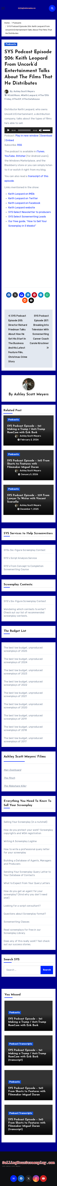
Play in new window (27, 135)
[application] (28, 130)
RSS (19, 144)
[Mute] (40, 130)
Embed (10, 140)
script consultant (29, 905)
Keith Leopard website (21, 207)
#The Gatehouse (31, 99)
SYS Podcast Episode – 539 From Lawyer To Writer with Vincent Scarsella (28, 498)
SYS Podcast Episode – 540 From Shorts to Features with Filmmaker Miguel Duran (28, 464)
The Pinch (9, 777)
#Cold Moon (13, 95)
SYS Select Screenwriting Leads (27, 216)
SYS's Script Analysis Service (20, 558)
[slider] (24, 130)
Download (46, 135)
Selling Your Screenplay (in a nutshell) (25, 822)
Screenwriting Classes (16, 921)
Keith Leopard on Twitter (23, 198)
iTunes (40, 151)
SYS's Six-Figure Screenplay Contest (25, 601)
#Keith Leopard (29, 95)
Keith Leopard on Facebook (24, 202)
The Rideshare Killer (15, 785)
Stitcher (21, 155)
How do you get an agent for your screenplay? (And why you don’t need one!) (25, 894)
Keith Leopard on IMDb (21, 193)
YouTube (9, 155)
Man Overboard (12, 770)
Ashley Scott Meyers (24, 91)
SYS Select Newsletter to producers (29, 211)
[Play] (8, 130)
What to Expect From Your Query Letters (27, 883)
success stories (21, 944)
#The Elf (16, 99)
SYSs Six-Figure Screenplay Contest (25, 550)
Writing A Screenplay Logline (20, 841)
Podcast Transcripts (20, 1044)
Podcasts (11, 44)
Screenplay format (34, 913)
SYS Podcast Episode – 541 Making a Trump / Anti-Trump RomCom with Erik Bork (26, 429)
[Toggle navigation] (3, 8)
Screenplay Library (14, 933)
